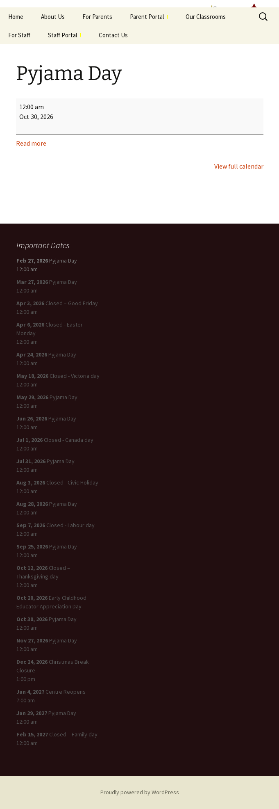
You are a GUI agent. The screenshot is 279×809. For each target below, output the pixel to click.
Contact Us (113, 35)
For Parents (97, 17)
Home (15, 17)
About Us (53, 17)
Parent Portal (149, 17)
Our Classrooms (206, 17)
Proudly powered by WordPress (139, 792)
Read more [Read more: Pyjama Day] (31, 143)
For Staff (19, 35)
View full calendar (238, 166)
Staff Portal (64, 35)
